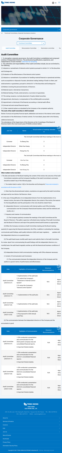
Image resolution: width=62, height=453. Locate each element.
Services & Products (8, 421)
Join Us (5, 432)
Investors (5, 425)
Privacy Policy (6, 442)
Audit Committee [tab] (10, 48)
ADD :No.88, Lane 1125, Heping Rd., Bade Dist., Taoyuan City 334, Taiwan (24, 412)
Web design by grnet (49, 450)
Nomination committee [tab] (47, 48)
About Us (5, 418)
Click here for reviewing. (29, 61)
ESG (4, 428)
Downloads (6, 438)
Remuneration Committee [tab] (29, 48)
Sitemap (41, 450)
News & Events (7, 435)
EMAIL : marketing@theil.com (38, 414)
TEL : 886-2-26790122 (51, 412)
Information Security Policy (10, 445)
